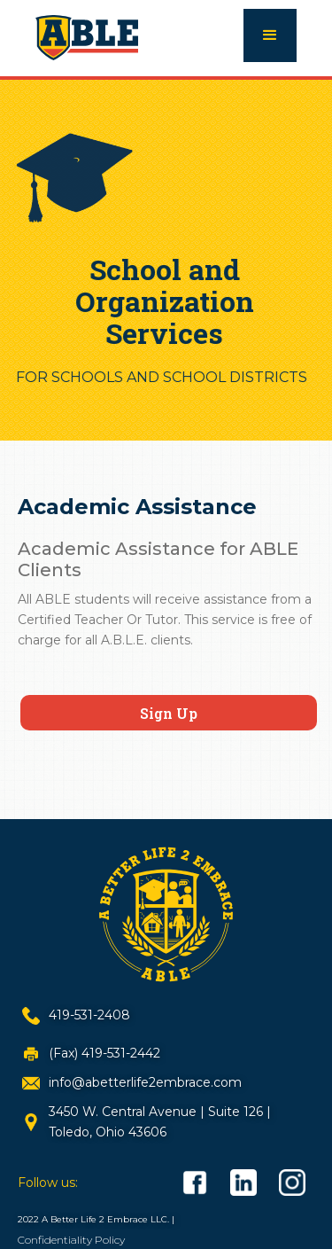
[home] (86, 35)
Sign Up (168, 713)
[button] (270, 35)
